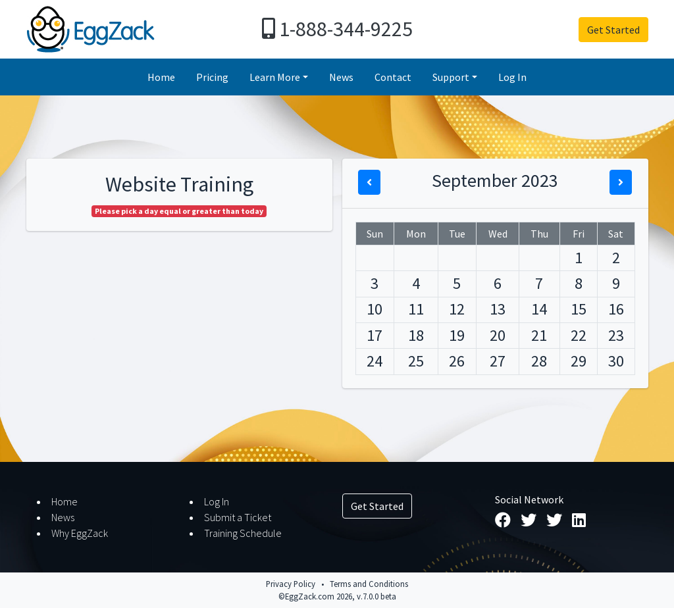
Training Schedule (243, 533)
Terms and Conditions (369, 583)
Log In (512, 77)
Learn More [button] (274, 77)
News (341, 77)
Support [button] (450, 77)
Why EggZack (79, 533)
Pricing (212, 77)
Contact (393, 77)
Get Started (613, 29)
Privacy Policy (290, 583)
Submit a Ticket (237, 517)
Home (161, 77)
